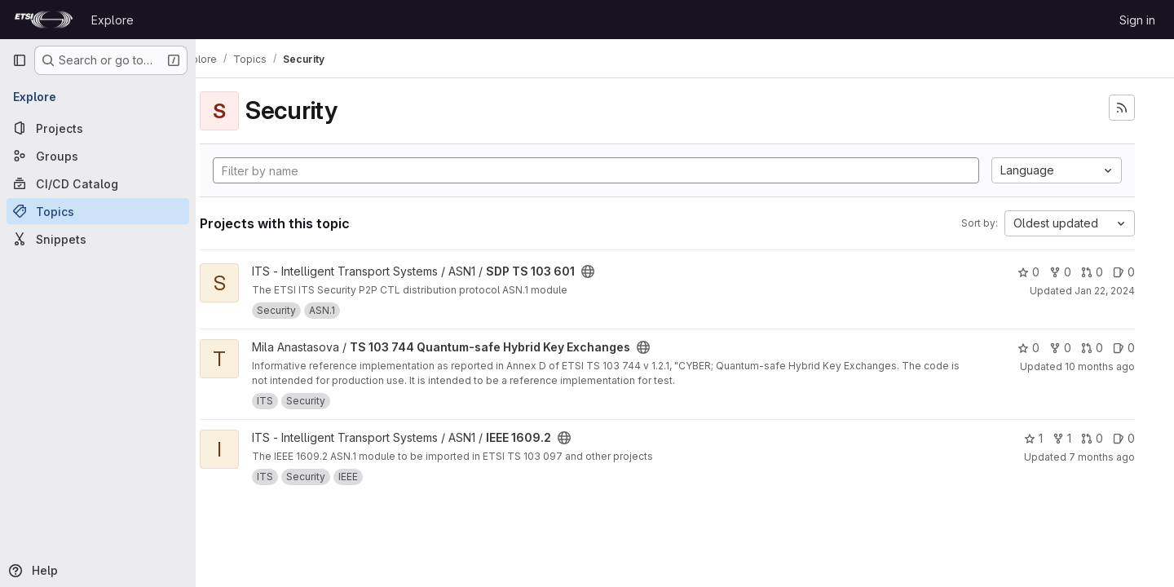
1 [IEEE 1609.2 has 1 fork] (1062, 438)
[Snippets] (98, 239)
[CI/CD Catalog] (98, 183)
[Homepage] (43, 20)
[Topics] (98, 211)
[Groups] (98, 156)
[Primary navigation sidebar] (20, 60)
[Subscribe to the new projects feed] (1122, 108)
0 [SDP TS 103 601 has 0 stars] (1028, 272)
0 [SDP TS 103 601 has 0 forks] (1060, 272)
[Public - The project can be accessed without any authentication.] (622, 271)
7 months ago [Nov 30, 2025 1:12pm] (1102, 457)
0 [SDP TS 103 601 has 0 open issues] (1124, 272)
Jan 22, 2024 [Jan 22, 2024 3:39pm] (1105, 291)
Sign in (1137, 20)
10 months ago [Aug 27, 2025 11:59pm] (1100, 366)
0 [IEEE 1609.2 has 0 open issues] (1124, 438)
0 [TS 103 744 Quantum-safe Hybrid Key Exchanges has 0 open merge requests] (1092, 348)
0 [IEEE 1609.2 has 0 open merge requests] (1092, 438)
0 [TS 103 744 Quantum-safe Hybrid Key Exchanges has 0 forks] (1060, 348)
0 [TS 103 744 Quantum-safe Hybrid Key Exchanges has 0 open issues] (1124, 348)
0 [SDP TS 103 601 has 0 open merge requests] (1092, 272)
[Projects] (98, 128)
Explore (112, 20)
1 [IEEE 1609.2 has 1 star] (1033, 438)
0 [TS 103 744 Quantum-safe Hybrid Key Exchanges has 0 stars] (1028, 348)
